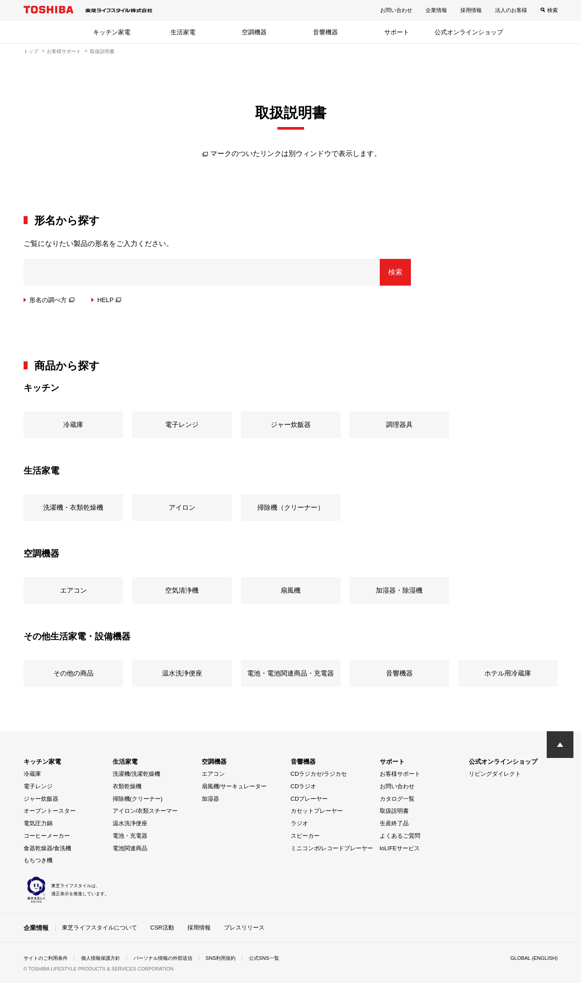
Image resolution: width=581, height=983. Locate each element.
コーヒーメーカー (47, 835)
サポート (396, 32)
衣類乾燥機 (127, 786)
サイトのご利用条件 (48, 958)
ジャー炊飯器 (41, 798)
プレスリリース (244, 927)
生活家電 (183, 32)
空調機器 (254, 32)
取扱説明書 (394, 810)
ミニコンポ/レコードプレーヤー (332, 848)
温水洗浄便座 (130, 823)
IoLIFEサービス (400, 848)
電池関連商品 (130, 848)
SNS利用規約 (235, 958)
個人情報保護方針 (106, 958)
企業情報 (436, 10)
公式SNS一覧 (280, 958)
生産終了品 (394, 823)
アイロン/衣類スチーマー (145, 810)
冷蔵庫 (32, 773)
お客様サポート (64, 51)
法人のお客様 (511, 10)
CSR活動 (162, 927)
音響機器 (325, 32)
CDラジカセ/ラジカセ (319, 773)
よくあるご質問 (400, 835)
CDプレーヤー (309, 798)
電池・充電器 (130, 835)
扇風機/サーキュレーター (234, 786)
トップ (31, 51)
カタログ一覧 (397, 798)
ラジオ (299, 823)
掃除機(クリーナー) (138, 798)
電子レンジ (38, 786)
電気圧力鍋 (38, 823)
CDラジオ (304, 786)
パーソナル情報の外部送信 (173, 958)
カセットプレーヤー (317, 810)
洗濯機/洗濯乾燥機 (137, 773)
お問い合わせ (396, 10)
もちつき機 (38, 860)
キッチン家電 (111, 32)
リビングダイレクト (495, 773)
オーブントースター (50, 810)
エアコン (213, 773)
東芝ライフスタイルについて (99, 927)
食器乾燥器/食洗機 (48, 848)
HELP (109, 299)
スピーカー (305, 835)
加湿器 (210, 798)
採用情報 (471, 10)
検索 (552, 10)
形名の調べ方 (51, 299)
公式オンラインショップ (469, 32)
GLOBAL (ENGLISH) (533, 958)
